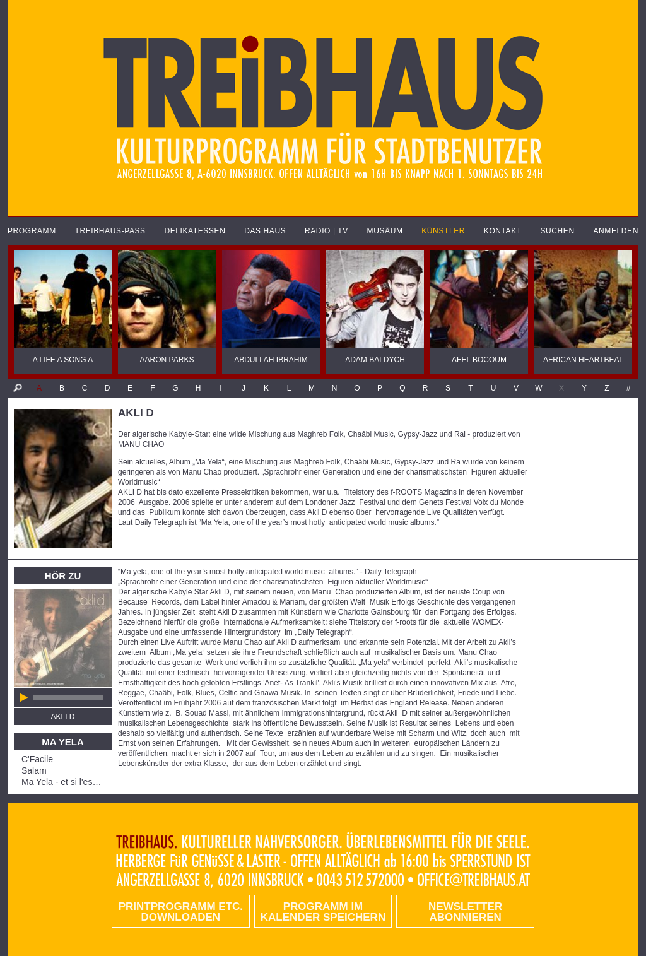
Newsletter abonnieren (465, 911)
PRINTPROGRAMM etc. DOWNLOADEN (181, 911)
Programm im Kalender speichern (323, 911)
